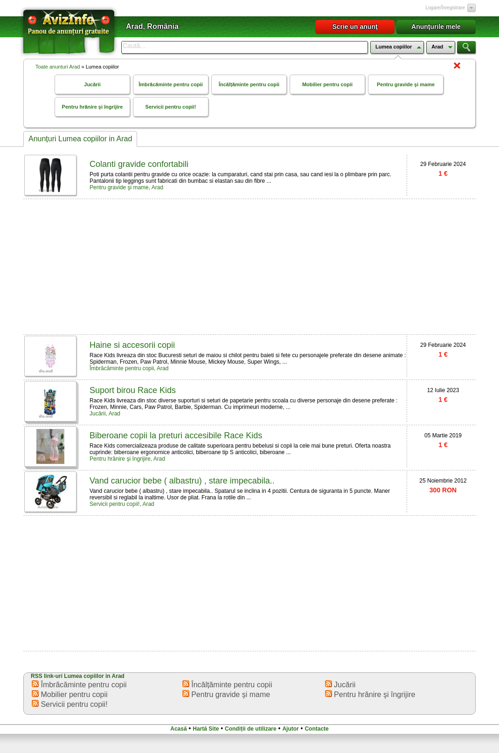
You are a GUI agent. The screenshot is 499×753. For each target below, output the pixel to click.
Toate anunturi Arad (57, 66)
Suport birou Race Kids (133, 390)
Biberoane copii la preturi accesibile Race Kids (176, 435)
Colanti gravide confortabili (139, 164)
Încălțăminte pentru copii (249, 84)
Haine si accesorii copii (132, 345)
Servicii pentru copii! (171, 107)
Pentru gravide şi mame (406, 84)
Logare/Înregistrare (445, 7)
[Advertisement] (190, 265)
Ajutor (290, 728)
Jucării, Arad (105, 413)
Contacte (316, 728)
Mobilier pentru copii (327, 84)
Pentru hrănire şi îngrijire (92, 107)
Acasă (178, 728)
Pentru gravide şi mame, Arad (126, 187)
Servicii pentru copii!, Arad (122, 504)
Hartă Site (206, 728)
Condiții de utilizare (251, 728)
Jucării (92, 84)
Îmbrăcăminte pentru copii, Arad (129, 368)
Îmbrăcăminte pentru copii (171, 84)
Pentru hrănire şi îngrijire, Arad (127, 459)
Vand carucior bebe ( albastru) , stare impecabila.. (182, 480)
